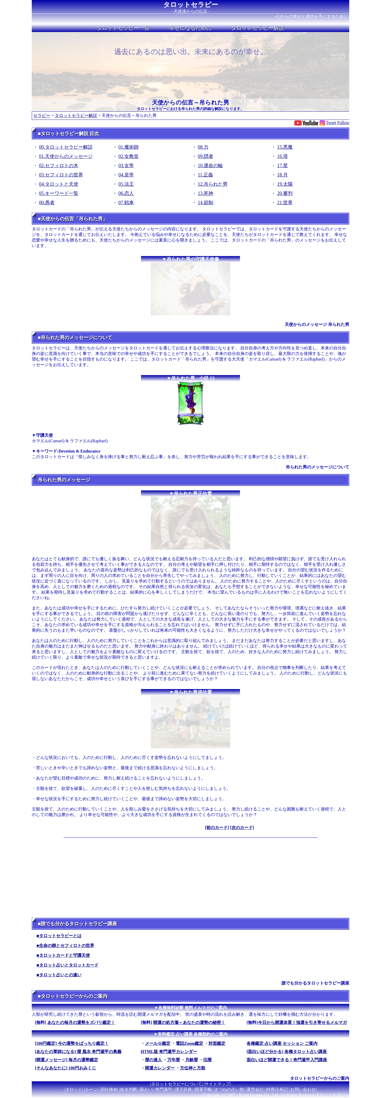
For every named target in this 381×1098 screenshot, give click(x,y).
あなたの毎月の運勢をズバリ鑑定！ (81, 1022)
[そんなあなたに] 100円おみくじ (65, 1068)
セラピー (41, 115)
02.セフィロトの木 (59, 165)
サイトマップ (217, 1084)
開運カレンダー (160, 1068)
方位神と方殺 (192, 1068)
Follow (343, 122)
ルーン (91, 1089)
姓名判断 (128, 1089)
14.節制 (206, 202)
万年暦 (173, 1060)
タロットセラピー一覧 (123, 28)
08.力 (203, 147)
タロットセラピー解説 (257, 28)
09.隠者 (206, 156)
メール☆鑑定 (157, 1043)
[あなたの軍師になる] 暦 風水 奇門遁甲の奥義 (78, 1051)
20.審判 (285, 193)
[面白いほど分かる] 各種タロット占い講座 (287, 1051)
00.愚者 (47, 202)
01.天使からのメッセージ (66, 156)
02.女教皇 (129, 156)
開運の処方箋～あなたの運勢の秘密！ (189, 1022)
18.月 (282, 174)
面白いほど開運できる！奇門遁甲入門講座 (287, 1060)
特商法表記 (277, 1089)
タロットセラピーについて (176, 1084)
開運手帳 (203, 1089)
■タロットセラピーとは (59, 935)
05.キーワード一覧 (59, 193)
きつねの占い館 (229, 1089)
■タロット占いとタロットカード (67, 965)
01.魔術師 (129, 147)
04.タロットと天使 (59, 184)
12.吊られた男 (213, 184)
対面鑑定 (216, 1043)
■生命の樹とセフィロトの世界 (65, 945)
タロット (73, 1089)
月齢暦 (191, 1060)
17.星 (282, 165)
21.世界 (285, 202)
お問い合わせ (303, 1089)
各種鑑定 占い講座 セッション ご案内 (282, 1043)
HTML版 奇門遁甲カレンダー (169, 1051)
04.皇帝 (126, 174)
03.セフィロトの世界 (61, 174)
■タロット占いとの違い (59, 975)
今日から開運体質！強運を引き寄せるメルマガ (302, 1022)
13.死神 (206, 193)
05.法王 (126, 184)
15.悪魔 (285, 147)
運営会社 (255, 1089)
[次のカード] (242, 827)
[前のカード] (217, 827)
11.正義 (205, 174)
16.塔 (282, 156)
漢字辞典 (183, 1089)
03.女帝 (126, 165)
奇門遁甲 (163, 1089)
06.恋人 (126, 193)
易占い (146, 1089)
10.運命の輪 (210, 165)
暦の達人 (153, 1060)
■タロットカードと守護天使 (63, 955)
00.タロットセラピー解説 (66, 147)
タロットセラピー (190, 4)
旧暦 (207, 1060)
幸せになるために (190, 28)
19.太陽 (285, 184)
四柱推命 (109, 1089)
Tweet (331, 122)
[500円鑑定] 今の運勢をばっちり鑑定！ (72, 1043)
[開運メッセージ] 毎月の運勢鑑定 (66, 1060)
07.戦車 (126, 202)
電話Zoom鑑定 (189, 1043)
